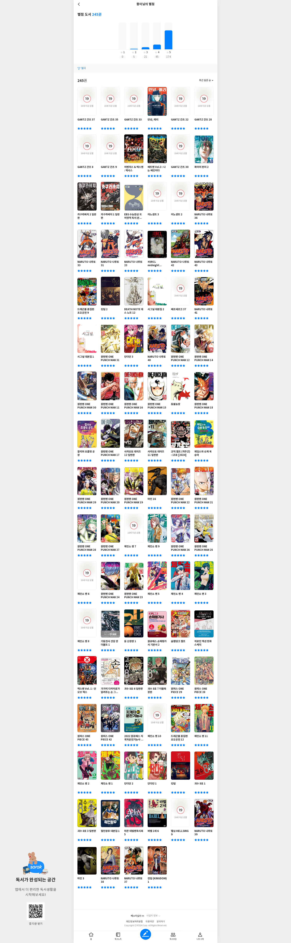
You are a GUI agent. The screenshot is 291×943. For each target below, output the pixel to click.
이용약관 (150, 921)
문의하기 (161, 921)
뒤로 (79, 4)
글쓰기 (145, 934)
